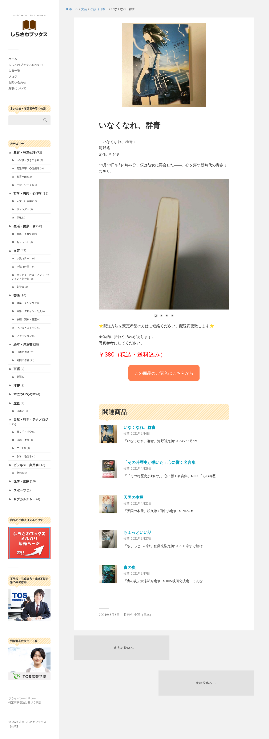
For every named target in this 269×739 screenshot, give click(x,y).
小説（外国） (24, 266)
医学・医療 (21, 481)
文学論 (20, 286)
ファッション (24, 335)
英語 (19, 376)
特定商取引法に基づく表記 (24, 702)
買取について (17, 88)
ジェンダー (23, 209)
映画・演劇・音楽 (27, 319)
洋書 (16, 385)
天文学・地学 (24, 431)
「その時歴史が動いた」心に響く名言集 (160, 462)
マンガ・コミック (27, 327)
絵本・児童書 (22, 344)
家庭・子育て (24, 234)
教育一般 (22, 176)
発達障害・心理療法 (28, 168)
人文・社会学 (24, 201)
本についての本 (24, 394)
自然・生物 (23, 440)
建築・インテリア (27, 302)
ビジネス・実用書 (26, 465)
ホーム (12, 59)
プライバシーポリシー (22, 698)
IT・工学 (21, 448)
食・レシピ (23, 242)
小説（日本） (24, 258)
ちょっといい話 (138, 532)
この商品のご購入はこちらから (163, 373)
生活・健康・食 (24, 226)
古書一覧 (14, 70)
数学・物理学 (24, 456)
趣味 (19, 472)
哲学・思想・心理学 (27, 193)
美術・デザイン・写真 (29, 311)
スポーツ (19, 490)
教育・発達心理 (24, 152)
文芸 (16, 250)
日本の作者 (23, 352)
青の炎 (130, 567)
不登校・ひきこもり (28, 160)
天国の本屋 (134, 497)
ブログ (12, 76)
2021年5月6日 (109, 615)
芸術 (16, 295)
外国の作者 (23, 360)
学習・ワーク (24, 184)
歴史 (16, 403)
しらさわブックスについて (26, 64)
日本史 (20, 410)
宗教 (19, 217)
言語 (16, 369)
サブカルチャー (24, 499)
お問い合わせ (17, 82)
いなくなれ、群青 (140, 427)
